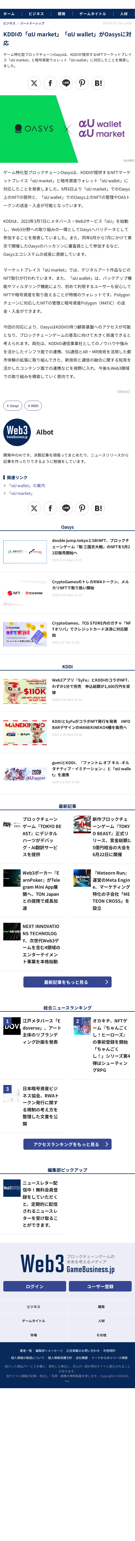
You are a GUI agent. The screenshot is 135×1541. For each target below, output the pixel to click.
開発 (62, 14)
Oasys (14, 405)
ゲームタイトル (92, 14)
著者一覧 (26, 1350)
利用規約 (109, 1350)
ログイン (35, 1286)
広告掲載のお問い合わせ (83, 1350)
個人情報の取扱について (27, 1357)
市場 (33, 1335)
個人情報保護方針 (60, 1357)
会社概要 (82, 1357)
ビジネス (36, 14)
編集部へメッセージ (49, 1350)
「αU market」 (21, 493)
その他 (101, 1335)
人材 (124, 14)
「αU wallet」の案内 (26, 485)
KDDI (34, 405)
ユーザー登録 (100, 1286)
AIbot (44, 431)
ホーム (9, 14)
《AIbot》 (123, 391)
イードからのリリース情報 (109, 1357)
